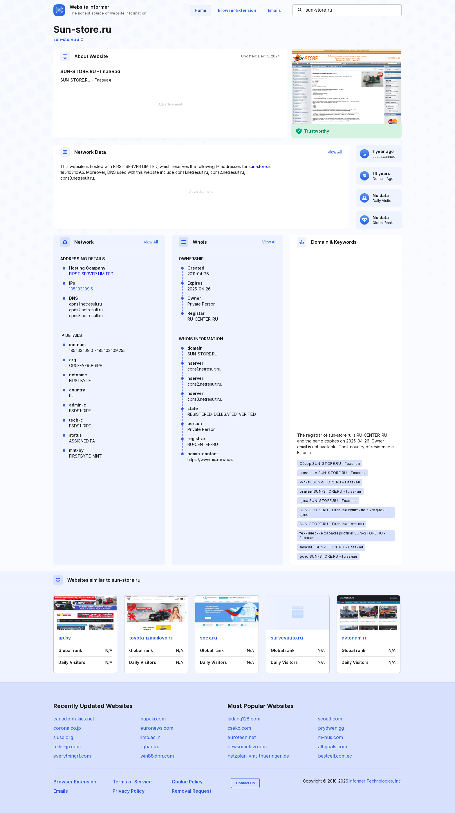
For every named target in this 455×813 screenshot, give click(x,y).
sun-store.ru (68, 39)
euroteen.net (242, 737)
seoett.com (330, 719)
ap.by (64, 638)
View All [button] (335, 152)
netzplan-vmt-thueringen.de (258, 756)
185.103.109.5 (81, 288)
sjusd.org (63, 737)
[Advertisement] (170, 120)
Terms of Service (132, 782)
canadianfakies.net (73, 719)
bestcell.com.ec (335, 756)
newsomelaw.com (247, 746)
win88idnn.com (157, 756)
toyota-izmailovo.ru (151, 638)
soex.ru (208, 638)
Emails (274, 10)
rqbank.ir (150, 746)
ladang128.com (244, 719)
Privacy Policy (129, 791)
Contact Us (245, 783)
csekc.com (239, 728)
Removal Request (191, 791)
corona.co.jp (67, 728)
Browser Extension (237, 10)
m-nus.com (330, 737)
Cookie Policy (187, 782)
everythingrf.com (72, 756)
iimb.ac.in (150, 737)
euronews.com (156, 728)
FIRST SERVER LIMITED (91, 273)
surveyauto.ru (287, 638)
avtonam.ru (355, 638)
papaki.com (153, 719)
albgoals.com (332, 746)
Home (200, 10)
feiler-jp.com (67, 746)
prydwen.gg (331, 728)
